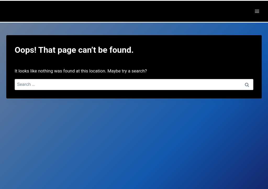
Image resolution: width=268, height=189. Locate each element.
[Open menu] (257, 11)
